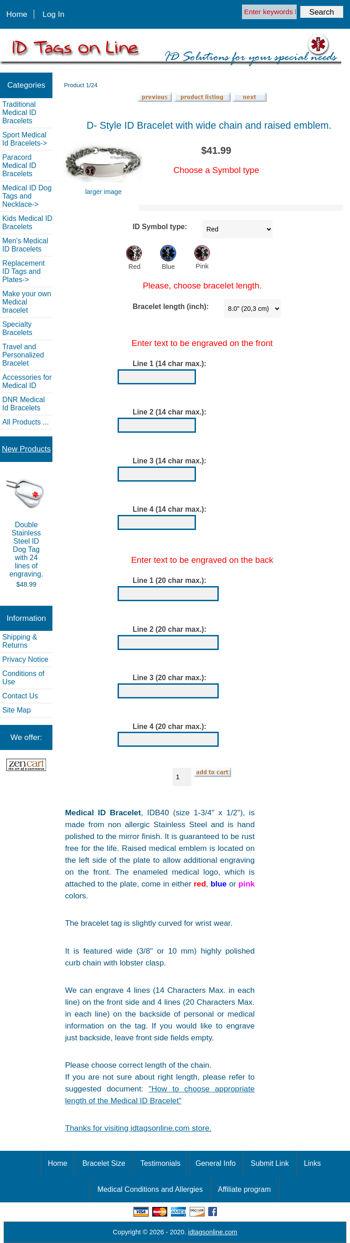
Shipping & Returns (19, 641)
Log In (53, 14)
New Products (26, 448)
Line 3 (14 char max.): (169, 461)
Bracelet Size (103, 1163)
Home (16, 14)
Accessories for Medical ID (26, 381)
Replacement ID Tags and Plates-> (23, 271)
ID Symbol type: (160, 227)
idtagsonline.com (212, 1232)
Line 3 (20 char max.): (169, 678)
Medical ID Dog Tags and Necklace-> (26, 196)
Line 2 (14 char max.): (169, 412)
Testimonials (160, 1163)
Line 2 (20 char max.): (169, 629)
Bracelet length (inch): (171, 306)
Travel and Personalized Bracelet (23, 355)
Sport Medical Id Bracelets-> (24, 139)
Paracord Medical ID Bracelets (19, 165)
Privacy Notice (25, 659)
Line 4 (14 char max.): (169, 509)
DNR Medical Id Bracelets (23, 404)
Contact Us (20, 696)
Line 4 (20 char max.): (169, 726)
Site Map (16, 710)
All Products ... (25, 422)
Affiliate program (244, 1189)
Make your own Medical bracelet (26, 302)
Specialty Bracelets (17, 328)
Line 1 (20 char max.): (169, 580)
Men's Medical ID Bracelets (25, 245)
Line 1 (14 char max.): (169, 363)
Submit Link (270, 1163)
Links (312, 1163)
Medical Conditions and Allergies (150, 1189)
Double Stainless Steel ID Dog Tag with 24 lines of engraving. (26, 527)
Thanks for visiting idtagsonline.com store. (138, 1128)
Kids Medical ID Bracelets (27, 223)
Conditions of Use (23, 678)
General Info (216, 1163)
